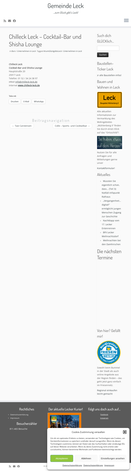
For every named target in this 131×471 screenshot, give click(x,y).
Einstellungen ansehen (113, 458)
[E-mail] (10, 21)
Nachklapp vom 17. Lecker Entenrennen (110, 224)
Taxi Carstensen (22, 125)
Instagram (104, 418)
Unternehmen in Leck (26, 51)
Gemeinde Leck (66, 5)
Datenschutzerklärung (72, 465)
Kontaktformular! (106, 168)
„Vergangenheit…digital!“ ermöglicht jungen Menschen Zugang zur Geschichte (111, 208)
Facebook (104, 414)
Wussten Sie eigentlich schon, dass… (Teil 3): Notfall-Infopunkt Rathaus (111, 189)
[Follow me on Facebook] (15, 21)
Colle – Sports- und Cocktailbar (72, 125)
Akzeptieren (61, 458)
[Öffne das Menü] (126, 20)
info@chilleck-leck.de (26, 81)
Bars (13, 51)
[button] (124, 432)
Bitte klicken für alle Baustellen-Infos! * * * (105, 75)
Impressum (109, 465)
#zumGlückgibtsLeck (53, 51)
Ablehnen (86, 458)
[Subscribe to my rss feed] (6, 21)
